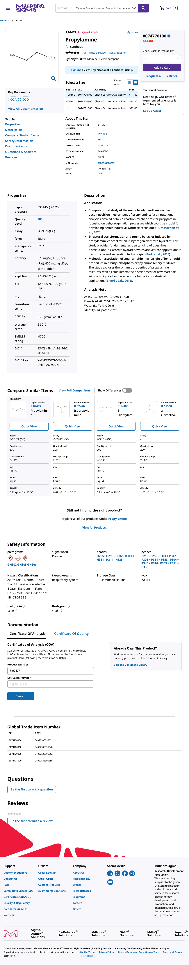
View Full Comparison (74, 390)
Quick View (29, 426)
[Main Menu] (8, 8)
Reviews (11, 157)
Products (5, 20)
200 (40, 219)
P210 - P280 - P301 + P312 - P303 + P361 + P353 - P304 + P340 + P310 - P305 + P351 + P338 (160, 561)
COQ (25, 99)
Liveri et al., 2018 (119, 281)
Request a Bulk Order (161, 76)
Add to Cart (162, 68)
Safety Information (19, 141)
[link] (19, 872)
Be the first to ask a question (31, 789)
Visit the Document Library (130, 664)
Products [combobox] (63, 8)
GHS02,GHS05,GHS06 (22, 565)
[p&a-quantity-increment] (178, 59)
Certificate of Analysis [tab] (27, 633)
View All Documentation (25, 108)
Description (13, 130)
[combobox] (102, 8)
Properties (13, 124)
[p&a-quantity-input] (162, 58)
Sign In (75, 70)
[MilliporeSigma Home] (30, 8)
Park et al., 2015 (157, 254)
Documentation (16, 146)
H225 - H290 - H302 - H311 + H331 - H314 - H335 (115, 558)
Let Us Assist (152, 111)
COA (13, 99)
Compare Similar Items (22, 135)
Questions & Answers (20, 152)
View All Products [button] (94, 527)
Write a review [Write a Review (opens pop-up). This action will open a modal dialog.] (97, 52)
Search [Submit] (20, 696)
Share (132, 32)
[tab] (8, 20)
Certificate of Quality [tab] (71, 633)
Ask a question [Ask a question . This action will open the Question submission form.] (118, 52)
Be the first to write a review (33, 822)
